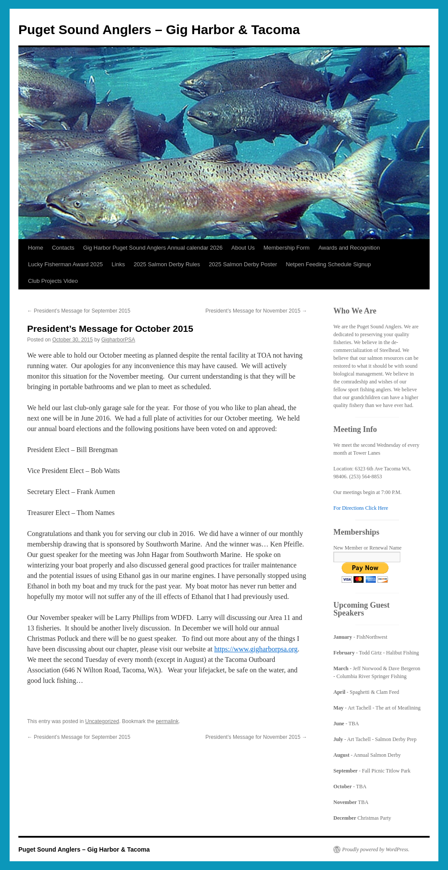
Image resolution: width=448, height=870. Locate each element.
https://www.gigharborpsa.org (256, 649)
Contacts (63, 247)
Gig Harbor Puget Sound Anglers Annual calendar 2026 (153, 247)
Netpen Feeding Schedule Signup (328, 264)
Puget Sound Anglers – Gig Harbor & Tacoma (159, 29)
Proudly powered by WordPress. (376, 849)
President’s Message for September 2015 (78, 311)
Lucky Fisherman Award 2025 (65, 264)
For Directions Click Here (360, 508)
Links (118, 264)
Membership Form (286, 247)
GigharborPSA (118, 340)
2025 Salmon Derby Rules (166, 264)
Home (35, 247)
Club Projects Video (53, 281)
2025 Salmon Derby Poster (243, 264)
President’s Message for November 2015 (256, 311)
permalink (167, 721)
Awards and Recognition (349, 247)
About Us (243, 247)
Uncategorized (102, 721)
